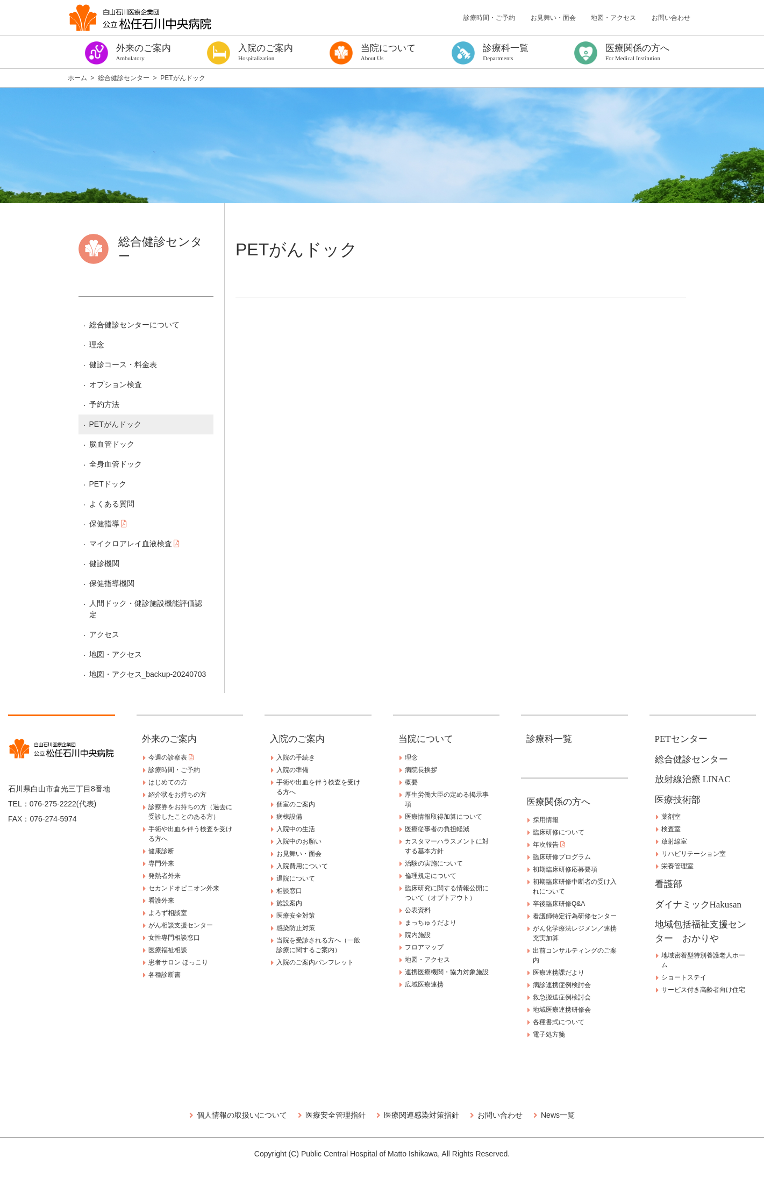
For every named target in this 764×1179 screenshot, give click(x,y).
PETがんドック (115, 424)
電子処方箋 (549, 1034)
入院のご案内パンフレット (315, 962)
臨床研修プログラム (562, 857)
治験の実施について (434, 863)
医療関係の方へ (558, 802)
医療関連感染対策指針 (421, 1115)
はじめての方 (167, 782)
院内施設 (418, 935)
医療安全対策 (295, 915)
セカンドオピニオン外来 (183, 888)
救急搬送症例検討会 (562, 997)
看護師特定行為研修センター (575, 916)
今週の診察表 (171, 757)
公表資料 (418, 910)
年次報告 (549, 844)
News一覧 (558, 1115)
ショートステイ (683, 977)
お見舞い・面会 (553, 18)
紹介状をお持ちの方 (177, 794)
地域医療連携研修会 (562, 1009)
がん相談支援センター (180, 925)
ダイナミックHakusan (698, 904)
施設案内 (289, 903)
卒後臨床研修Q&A (559, 904)
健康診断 (161, 851)
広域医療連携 (424, 984)
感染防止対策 (295, 928)
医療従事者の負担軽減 (437, 829)
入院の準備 (292, 770)
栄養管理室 (677, 866)
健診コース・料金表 (123, 364)
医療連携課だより (558, 972)
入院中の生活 (295, 829)
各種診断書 (164, 974)
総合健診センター (691, 759)
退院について (295, 878)
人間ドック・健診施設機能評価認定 (145, 609)
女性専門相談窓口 (174, 937)
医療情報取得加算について (443, 816)
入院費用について (302, 866)
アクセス (104, 634)
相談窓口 (289, 891)
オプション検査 (115, 384)
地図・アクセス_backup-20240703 (147, 674)
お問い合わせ (671, 18)
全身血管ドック (115, 464)
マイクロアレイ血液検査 (134, 543)
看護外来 (161, 900)
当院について (425, 739)
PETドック (107, 484)
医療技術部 (678, 800)
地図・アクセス (613, 18)
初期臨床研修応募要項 (565, 869)
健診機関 (104, 563)
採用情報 (546, 820)
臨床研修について (558, 832)
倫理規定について (430, 876)
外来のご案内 (169, 739)
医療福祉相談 (167, 950)
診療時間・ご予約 (489, 18)
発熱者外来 (164, 876)
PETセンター (681, 739)
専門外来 (161, 863)
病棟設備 (289, 816)
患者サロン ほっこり (178, 962)
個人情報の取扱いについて (242, 1115)
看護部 (668, 884)
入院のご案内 (297, 739)
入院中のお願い (299, 841)
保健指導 (108, 523)
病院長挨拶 (421, 770)
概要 (411, 782)
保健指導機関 (111, 583)
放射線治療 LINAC (693, 779)
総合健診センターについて (134, 324)
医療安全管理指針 (335, 1115)
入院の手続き (295, 757)
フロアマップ (424, 947)
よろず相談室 (167, 913)
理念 (96, 344)
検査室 (671, 829)
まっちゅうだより (430, 922)
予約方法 (104, 404)
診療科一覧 (549, 739)
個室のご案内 (295, 804)
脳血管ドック (111, 444)
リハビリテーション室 (693, 854)
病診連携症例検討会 (562, 985)
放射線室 (674, 841)
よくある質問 (111, 503)
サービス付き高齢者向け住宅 (703, 990)
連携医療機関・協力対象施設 (447, 972)
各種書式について (558, 1022)
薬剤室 (671, 816)
